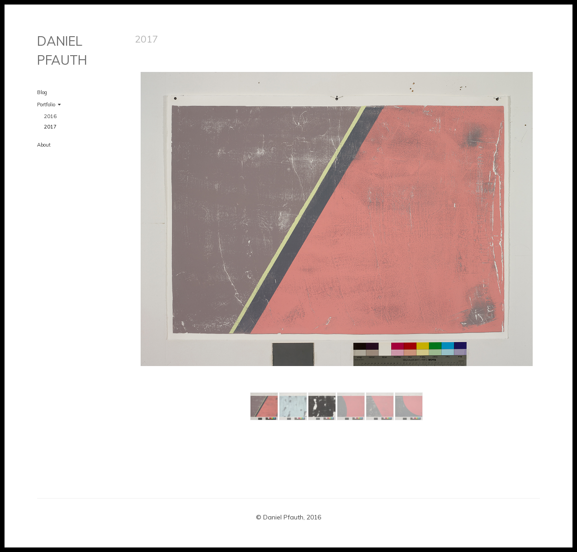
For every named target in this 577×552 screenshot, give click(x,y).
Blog (42, 92)
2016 (50, 116)
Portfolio (46, 104)
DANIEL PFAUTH (62, 50)
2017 (50, 127)
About (44, 145)
